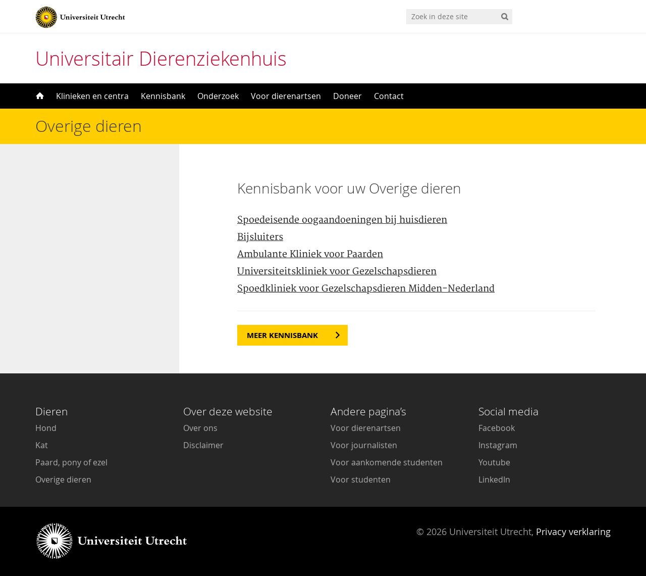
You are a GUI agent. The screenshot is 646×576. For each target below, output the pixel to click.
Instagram (497, 445)
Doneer (347, 96)
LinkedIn (494, 479)
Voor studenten (361, 479)
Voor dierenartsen (286, 96)
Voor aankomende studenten (387, 462)
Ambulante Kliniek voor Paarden (310, 254)
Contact (389, 96)
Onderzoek (218, 96)
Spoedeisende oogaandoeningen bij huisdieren (342, 220)
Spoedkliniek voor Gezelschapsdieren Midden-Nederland (366, 289)
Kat (41, 445)
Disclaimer (203, 445)
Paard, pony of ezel (71, 462)
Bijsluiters (260, 237)
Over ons (200, 428)
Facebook (496, 428)
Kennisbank (163, 96)
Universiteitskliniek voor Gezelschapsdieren (337, 271)
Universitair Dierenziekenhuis (161, 58)
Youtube (494, 462)
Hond (46, 428)
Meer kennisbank (282, 335)
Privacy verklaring (573, 531)
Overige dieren (63, 479)
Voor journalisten (364, 445)
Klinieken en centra (92, 96)
